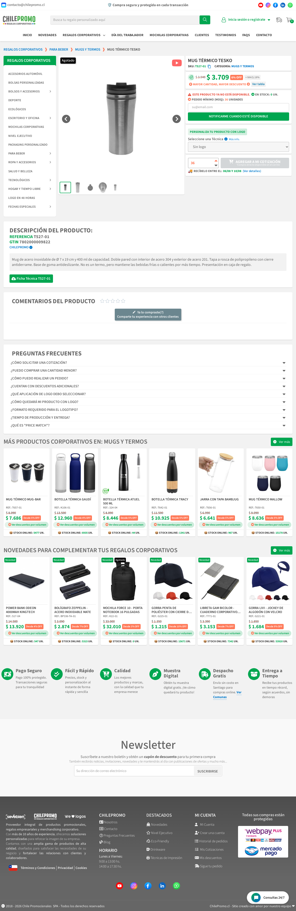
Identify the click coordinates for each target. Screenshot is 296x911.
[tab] (148, 362)
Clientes (202, 35)
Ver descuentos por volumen (27, 525)
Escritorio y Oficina (29, 118)
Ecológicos (17, 109)
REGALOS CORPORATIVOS (28, 60)
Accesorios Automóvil (25, 74)
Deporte (14, 100)
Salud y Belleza (20, 171)
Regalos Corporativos (84, 35)
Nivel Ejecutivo (20, 136)
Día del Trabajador (127, 35)
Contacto (264, 35)
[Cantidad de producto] (203, 163)
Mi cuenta (205, 815)
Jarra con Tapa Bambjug (219, 500)
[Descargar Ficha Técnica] (13, 278)
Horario (108, 850)
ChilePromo (19, 247)
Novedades (47, 35)
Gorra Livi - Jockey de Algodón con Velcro (266, 610)
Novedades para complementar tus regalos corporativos (90, 550)
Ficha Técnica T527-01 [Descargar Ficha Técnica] (34, 278)
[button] (66, 119)
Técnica (217, 139)
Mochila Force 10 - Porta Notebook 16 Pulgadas (123, 610)
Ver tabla (258, 84)
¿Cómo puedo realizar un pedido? (39, 378)
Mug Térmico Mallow (265, 500)
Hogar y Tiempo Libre (29, 188)
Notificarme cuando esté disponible (238, 116)
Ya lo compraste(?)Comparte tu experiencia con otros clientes (148, 314)
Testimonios (225, 35)
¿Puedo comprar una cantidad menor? (44, 370)
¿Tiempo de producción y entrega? (40, 417)
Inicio (27, 35)
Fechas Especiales (29, 206)
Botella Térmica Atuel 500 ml (121, 502)
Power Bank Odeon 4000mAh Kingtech (21, 610)
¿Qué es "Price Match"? (30, 425)
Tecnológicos (29, 180)
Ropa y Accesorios (29, 162)
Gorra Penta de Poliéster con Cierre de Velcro (171, 610)
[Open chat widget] (268, 897)
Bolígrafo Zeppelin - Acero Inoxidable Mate (72, 610)
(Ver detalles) (252, 171)
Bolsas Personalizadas (26, 83)
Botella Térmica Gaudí (72, 500)
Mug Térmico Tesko (210, 60)
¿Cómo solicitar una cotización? (39, 362)
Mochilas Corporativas (169, 35)
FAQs (246, 35)
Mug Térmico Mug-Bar (23, 500)
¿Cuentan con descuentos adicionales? (45, 386)
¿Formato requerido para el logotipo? (44, 409)
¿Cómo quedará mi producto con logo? (44, 401)
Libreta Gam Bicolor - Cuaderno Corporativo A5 (218, 610)
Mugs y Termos (242, 66)
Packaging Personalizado (28, 145)
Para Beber (29, 153)
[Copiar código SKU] (209, 66)
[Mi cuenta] (246, 20)
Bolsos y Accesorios (29, 91)
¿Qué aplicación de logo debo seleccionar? (48, 394)
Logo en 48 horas (21, 198)
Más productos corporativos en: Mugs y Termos (75, 441)
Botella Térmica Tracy (170, 500)
